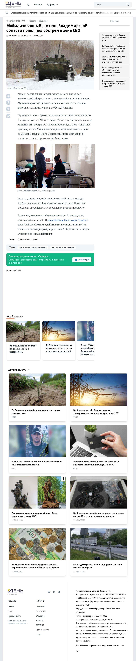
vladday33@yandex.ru (103, 619)
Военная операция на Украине (33, 247)
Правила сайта (14, 616)
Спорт (38, 634)
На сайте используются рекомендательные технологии (100, 645)
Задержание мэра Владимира (64, 13)
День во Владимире (14, 5)
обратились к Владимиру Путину (67, 220)
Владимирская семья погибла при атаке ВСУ (30, 13)
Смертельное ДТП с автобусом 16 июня (96, 13)
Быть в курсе (81, 259)
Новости (38, 4)
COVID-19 (40, 625)
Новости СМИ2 (13, 270)
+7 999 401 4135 (100, 616)
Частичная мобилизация (63, 247)
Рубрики (52, 4)
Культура (40, 620)
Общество (40, 616)
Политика (40, 606)
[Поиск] (109, 5)
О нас (10, 611)
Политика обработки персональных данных (17, 621)
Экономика (41, 611)
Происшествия (42, 629)
